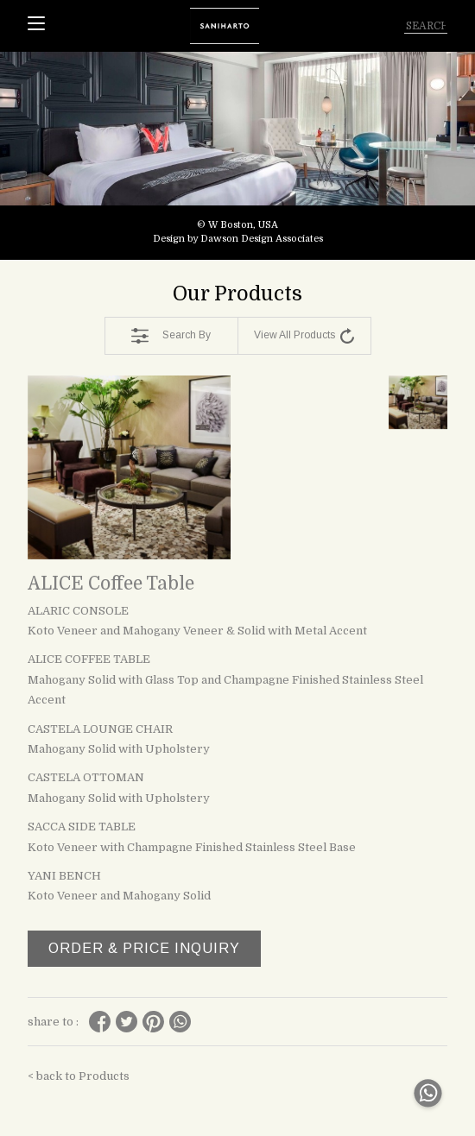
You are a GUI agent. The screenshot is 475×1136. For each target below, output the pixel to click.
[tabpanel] (237, 156)
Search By (171, 336)
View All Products (304, 336)
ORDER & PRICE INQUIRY (144, 948)
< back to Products (79, 1076)
